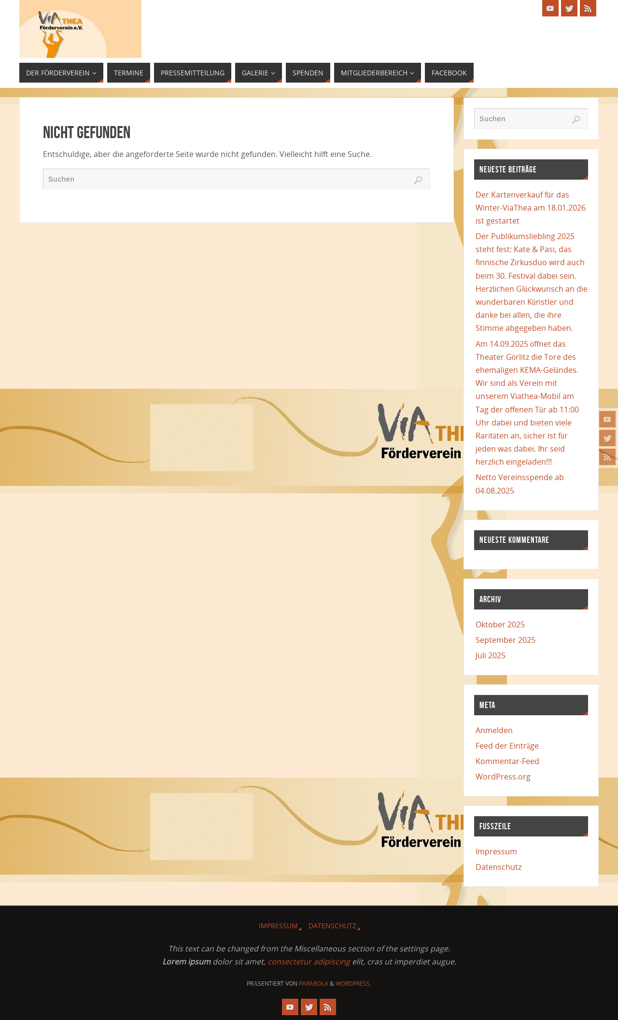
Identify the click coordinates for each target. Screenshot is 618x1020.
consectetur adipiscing (308, 961)
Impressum (496, 851)
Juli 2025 (491, 655)
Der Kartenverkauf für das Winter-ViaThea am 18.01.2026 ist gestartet (531, 207)
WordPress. (353, 983)
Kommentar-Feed (507, 761)
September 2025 (505, 640)
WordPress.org (503, 776)
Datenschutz (498, 867)
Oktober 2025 (500, 624)
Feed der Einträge (507, 745)
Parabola (313, 983)
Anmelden (494, 730)
